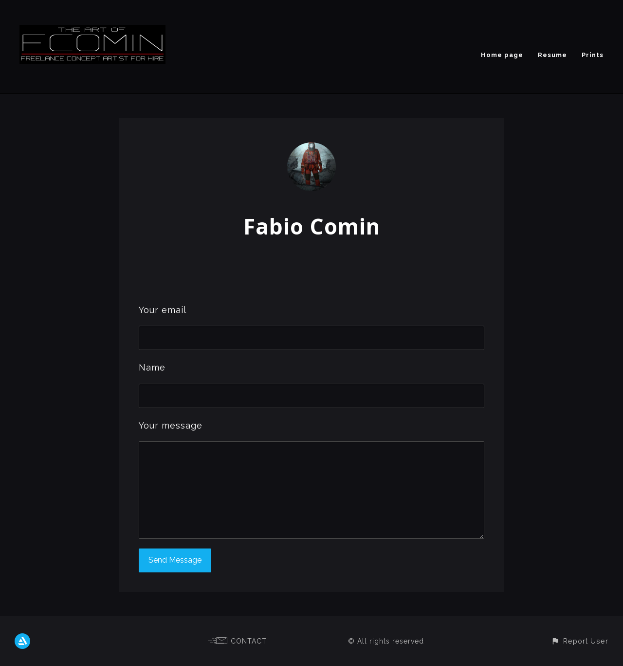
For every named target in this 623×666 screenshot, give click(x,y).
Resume (552, 55)
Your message (170, 425)
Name (152, 367)
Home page (502, 55)
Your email (162, 310)
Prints (593, 55)
